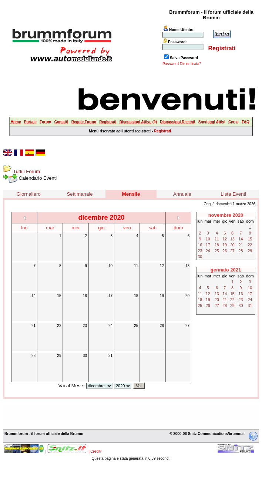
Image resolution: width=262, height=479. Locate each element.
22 (59, 326)
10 (110, 266)
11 (136, 266)
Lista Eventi (233, 194)
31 (110, 356)
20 (187, 296)
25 (136, 326)
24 (110, 326)
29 (59, 356)
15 (59, 296)
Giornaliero (29, 194)
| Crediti (94, 451)
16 (85, 296)
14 (33, 296)
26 (162, 326)
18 (136, 296)
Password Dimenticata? (181, 64)
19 (162, 296)
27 (187, 326)
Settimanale (80, 194)
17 (110, 296)
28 (33, 356)
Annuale (182, 194)
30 (85, 356)
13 (187, 266)
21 (33, 326)
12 (162, 266)
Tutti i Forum (26, 171)
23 (85, 326)
